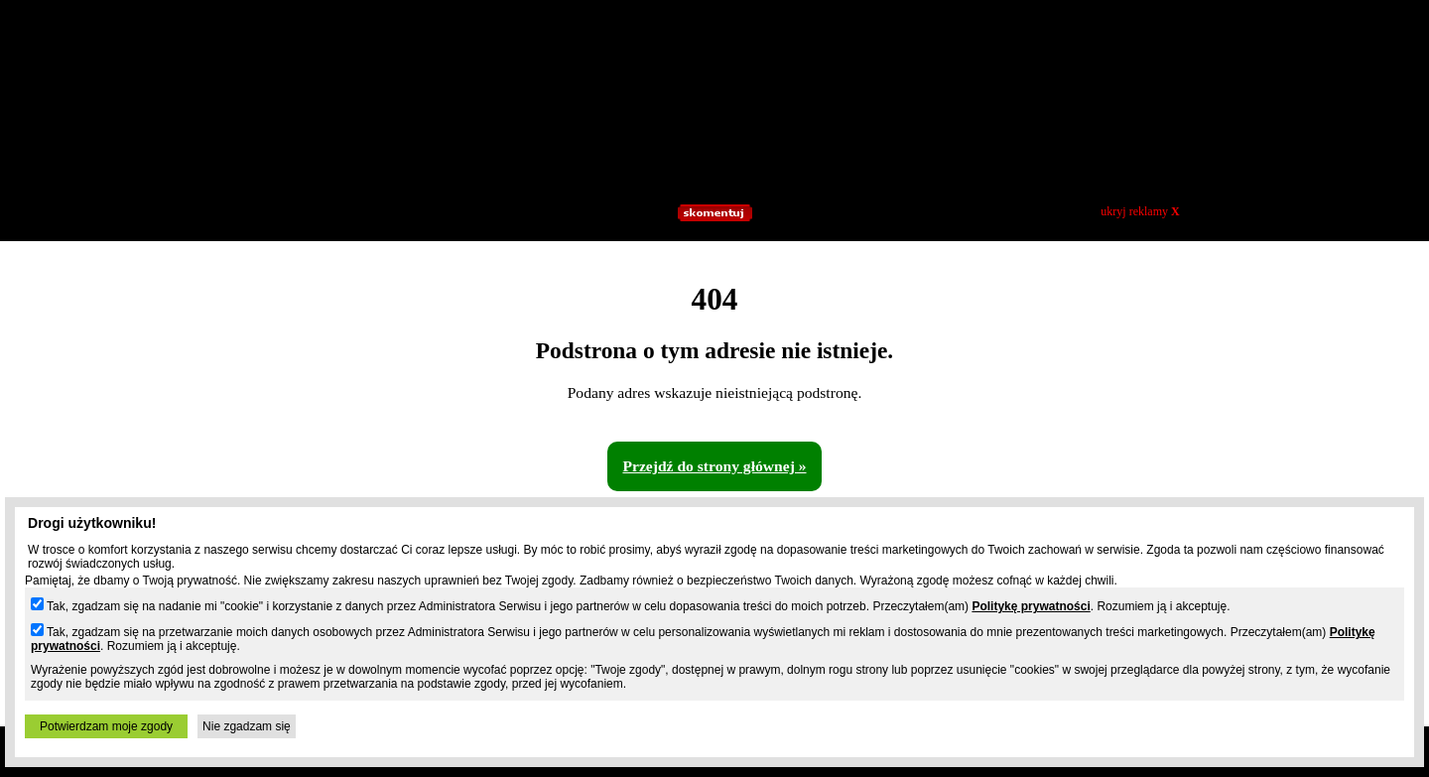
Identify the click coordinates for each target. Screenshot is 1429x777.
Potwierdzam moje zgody (106, 726)
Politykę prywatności (1031, 606)
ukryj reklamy (1140, 211)
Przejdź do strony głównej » (714, 465)
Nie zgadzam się (246, 726)
